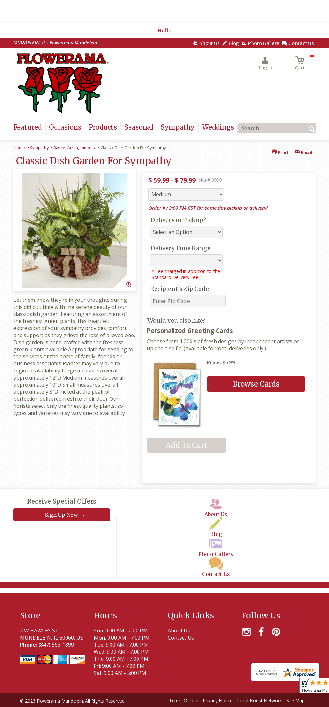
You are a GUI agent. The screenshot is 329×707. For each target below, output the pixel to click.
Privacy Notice (218, 700)
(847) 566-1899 (56, 644)
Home (19, 147)
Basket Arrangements (74, 147)
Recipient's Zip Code (179, 288)
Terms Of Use (183, 700)
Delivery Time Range (180, 248)
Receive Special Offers (61, 501)
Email (303, 152)
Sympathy (39, 147)
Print (280, 152)
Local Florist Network (259, 700)
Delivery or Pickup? (178, 220)
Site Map (295, 700)
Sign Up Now (61, 515)
